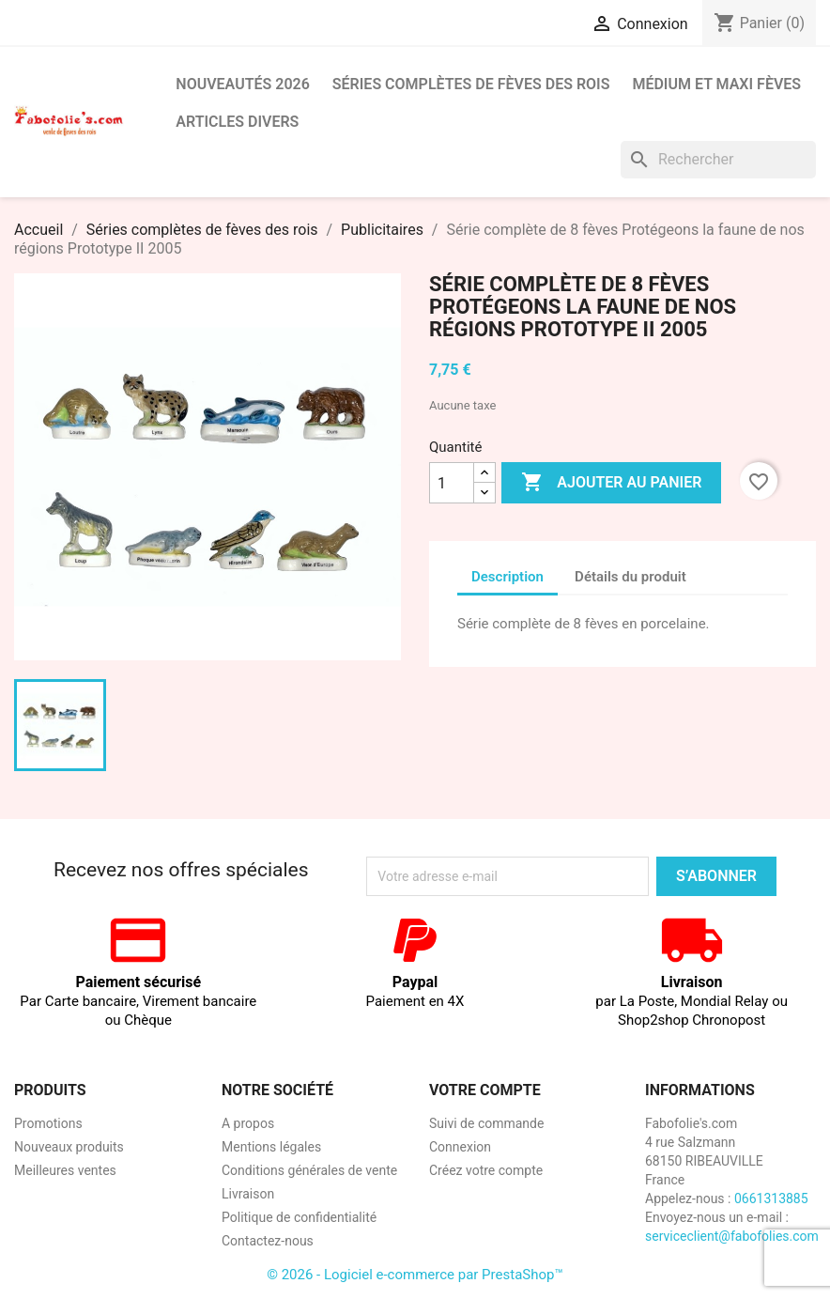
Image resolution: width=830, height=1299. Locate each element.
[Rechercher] (718, 159)
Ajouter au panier (611, 483)
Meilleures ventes (65, 1170)
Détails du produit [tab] (630, 576)
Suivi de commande (486, 1123)
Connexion (460, 1146)
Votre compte (485, 1090)
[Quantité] (451, 482)
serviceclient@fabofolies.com (732, 1236)
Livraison (248, 1193)
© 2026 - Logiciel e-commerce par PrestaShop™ (415, 1274)
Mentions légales (271, 1146)
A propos (248, 1123)
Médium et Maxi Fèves (716, 84)
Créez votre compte (486, 1170)
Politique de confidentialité (299, 1217)
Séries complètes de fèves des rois (471, 84)
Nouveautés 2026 (243, 84)
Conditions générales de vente (309, 1170)
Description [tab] (507, 576)
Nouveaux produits (69, 1146)
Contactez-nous (268, 1240)
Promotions (48, 1123)
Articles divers (237, 122)
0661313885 (771, 1198)
